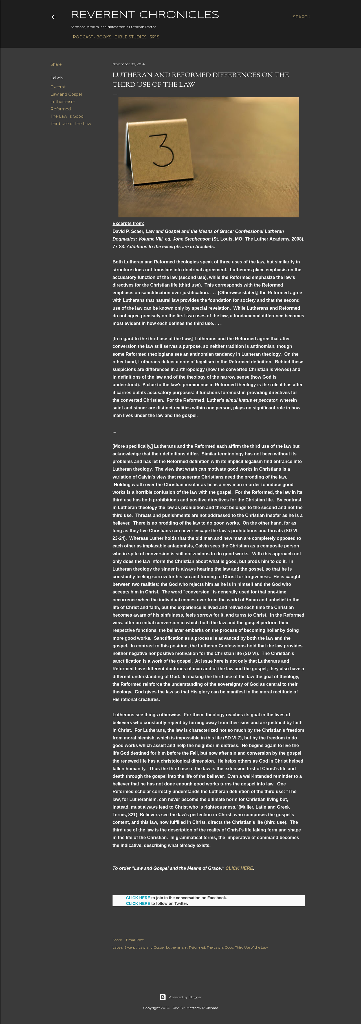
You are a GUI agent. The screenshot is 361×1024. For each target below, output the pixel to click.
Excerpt (58, 86)
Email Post (135, 940)
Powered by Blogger (180, 997)
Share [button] (56, 64)
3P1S (152, 37)
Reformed (60, 109)
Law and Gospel (66, 94)
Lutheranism (62, 101)
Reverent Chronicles (145, 15)
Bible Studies (129, 37)
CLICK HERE (239, 868)
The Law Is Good (66, 116)
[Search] (302, 17)
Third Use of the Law (70, 123)
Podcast (81, 37)
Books (101, 37)
